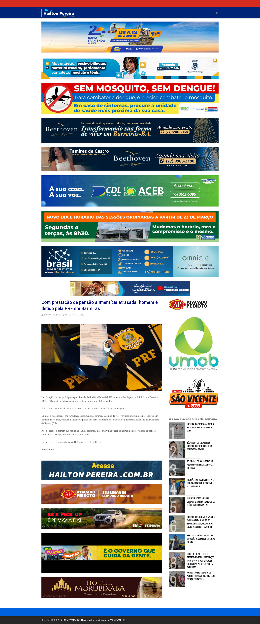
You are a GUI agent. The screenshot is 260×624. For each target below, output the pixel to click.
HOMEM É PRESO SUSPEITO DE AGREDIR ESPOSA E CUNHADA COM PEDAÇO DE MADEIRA (201, 576)
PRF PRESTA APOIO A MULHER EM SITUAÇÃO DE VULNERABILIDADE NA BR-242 (201, 539)
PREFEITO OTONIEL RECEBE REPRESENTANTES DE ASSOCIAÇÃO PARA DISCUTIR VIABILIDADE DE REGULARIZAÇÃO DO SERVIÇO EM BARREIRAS (200, 560)
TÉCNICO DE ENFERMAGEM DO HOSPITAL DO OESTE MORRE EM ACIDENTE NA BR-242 (199, 446)
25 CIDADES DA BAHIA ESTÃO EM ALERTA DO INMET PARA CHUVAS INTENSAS (200, 464)
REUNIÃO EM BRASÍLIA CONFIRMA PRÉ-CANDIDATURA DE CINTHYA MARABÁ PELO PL (200, 483)
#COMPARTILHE (117, 620)
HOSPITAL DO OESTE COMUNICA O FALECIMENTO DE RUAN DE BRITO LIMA (200, 427)
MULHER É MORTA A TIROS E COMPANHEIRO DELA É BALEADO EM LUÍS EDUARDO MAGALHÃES (201, 502)
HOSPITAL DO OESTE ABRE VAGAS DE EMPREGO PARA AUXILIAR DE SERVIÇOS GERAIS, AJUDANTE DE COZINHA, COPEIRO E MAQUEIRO (201, 521)
